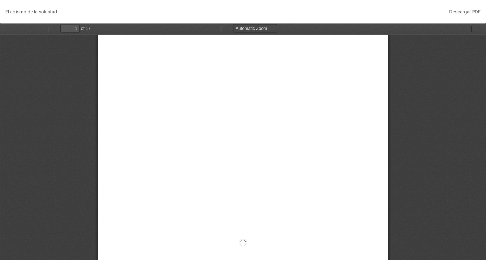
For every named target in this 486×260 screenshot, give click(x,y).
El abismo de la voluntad (31, 11)
